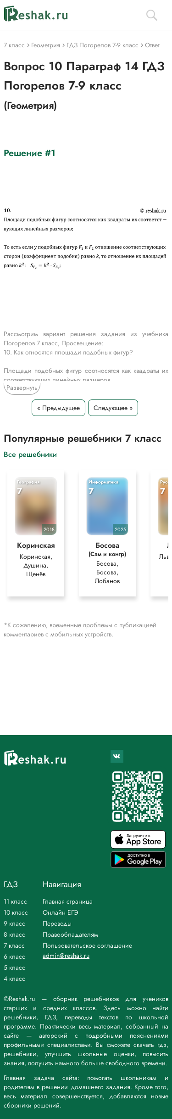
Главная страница (68, 901)
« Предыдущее (58, 407)
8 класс (14, 934)
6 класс (14, 956)
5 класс (14, 967)
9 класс (14, 923)
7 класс (14, 945)
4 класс (14, 978)
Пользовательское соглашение (87, 945)
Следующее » (113, 407)
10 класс (16, 912)
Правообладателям (70, 934)
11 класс (15, 901)
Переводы (57, 923)
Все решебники (30, 454)
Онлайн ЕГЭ (60, 912)
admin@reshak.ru (66, 955)
